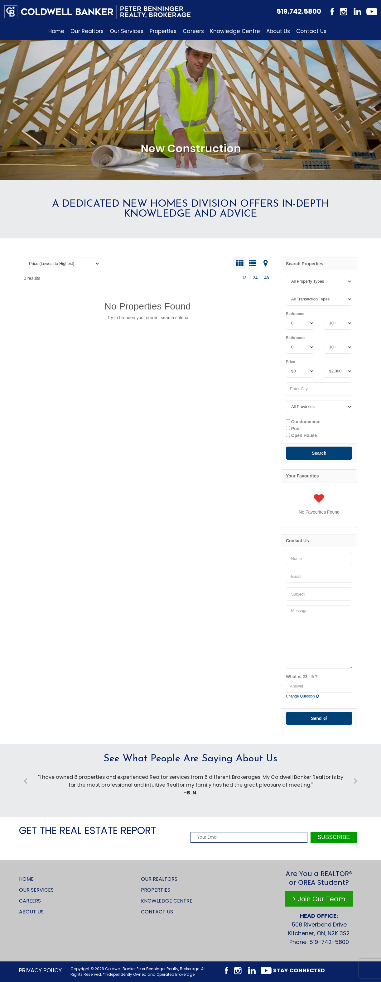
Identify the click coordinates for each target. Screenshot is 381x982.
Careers (193, 31)
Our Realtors (87, 31)
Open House (301, 435)
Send (319, 718)
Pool (293, 428)
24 (255, 277)
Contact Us (311, 31)
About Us (278, 31)
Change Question (302, 696)
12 (244, 277)
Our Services (126, 31)
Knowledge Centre (235, 31)
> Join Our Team (318, 898)
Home (56, 31)
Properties (163, 31)
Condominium (303, 421)
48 (266, 277)
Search (319, 453)
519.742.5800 (299, 11)
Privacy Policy (40, 970)
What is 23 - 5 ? (302, 676)
